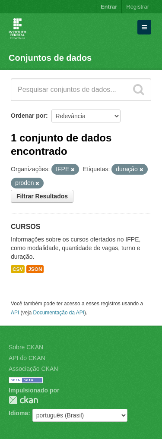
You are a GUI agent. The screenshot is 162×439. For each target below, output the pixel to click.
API (15, 313)
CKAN (23, 400)
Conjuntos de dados (50, 58)
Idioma (18, 413)
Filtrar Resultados (42, 196)
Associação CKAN (33, 368)
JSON (35, 269)
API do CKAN (27, 357)
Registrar (137, 6)
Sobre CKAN (26, 347)
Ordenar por (28, 115)
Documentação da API (58, 313)
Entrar (109, 6)
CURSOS (25, 226)
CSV (18, 269)
